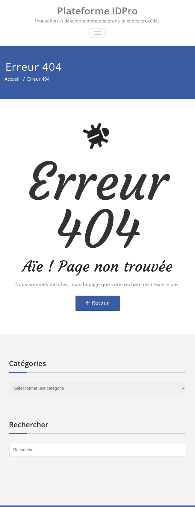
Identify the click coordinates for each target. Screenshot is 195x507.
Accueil (11, 79)
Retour (100, 303)
